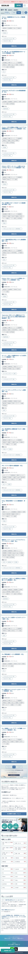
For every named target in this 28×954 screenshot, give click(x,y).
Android (9, 562)
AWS (15, 373)
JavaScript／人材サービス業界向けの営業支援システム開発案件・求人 (14, 579)
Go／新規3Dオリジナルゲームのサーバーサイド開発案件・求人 (13, 690)
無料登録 (19, 5)
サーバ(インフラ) (7, 373)
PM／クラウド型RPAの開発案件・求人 (12, 465)
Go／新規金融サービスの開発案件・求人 (13, 654)
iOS (4, 562)
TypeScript (5, 108)
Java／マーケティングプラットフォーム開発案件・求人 (14, 390)
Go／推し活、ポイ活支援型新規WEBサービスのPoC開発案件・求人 (13, 52)
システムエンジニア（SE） (9, 38)
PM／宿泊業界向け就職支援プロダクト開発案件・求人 (13, 429)
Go (3, 72)
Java (4, 259)
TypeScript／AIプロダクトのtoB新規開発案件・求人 (14, 91)
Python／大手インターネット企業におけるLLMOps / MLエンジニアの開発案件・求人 (13, 166)
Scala (4, 449)
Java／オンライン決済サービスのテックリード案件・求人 (14, 618)
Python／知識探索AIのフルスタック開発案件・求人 (13, 17)
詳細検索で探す (7, 950)
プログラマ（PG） (7, 41)
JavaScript (5, 598)
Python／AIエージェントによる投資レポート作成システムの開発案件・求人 (13, 279)
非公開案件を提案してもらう (14, 813)
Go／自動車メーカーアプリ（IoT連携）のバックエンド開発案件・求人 (14, 729)
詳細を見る (14, 46)
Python (4, 33)
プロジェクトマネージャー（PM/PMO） (12, 228)
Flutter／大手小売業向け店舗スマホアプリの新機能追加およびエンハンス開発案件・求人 (14, 128)
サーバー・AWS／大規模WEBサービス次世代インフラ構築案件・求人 (14, 356)
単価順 (19, 12)
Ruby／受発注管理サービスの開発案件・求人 (13, 501)
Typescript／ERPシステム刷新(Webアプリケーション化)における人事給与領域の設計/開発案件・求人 (13, 316)
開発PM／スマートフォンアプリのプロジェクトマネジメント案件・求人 (13, 540)
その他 (10, 449)
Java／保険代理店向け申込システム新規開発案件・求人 (14, 240)
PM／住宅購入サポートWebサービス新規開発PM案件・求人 (13, 203)
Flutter (4, 147)
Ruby (4, 223)
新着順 (14, 12)
